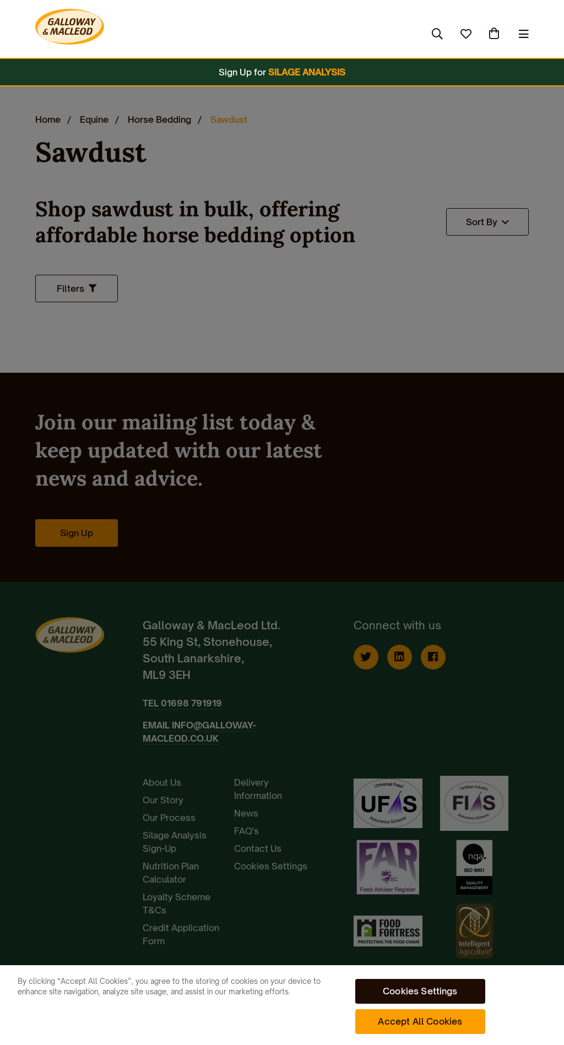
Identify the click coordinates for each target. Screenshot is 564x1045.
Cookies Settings (420, 991)
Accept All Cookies (420, 1021)
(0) (495, 33)
